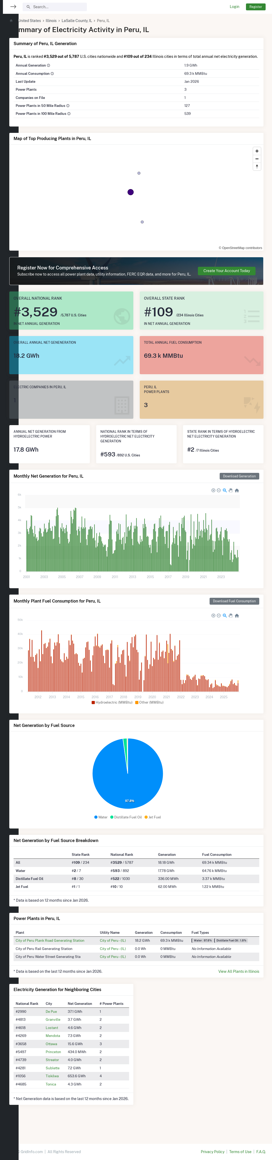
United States (47, 21)
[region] (9, 577)
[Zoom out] (257, 164)
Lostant (67, 1039)
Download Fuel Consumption (234, 612)
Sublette (68, 1079)
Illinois (68, 21)
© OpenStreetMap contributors (240, 253)
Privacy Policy (212, 1152)
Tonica (66, 1095)
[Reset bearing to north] (257, 172)
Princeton (68, 1063)
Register (255, 7)
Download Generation (239, 487)
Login (234, 7)
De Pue (66, 1023)
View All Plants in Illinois (238, 982)
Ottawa (67, 1055)
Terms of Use (240, 1152)
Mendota (68, 1047)
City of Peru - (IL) (125, 951)
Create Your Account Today (226, 279)
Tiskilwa (67, 1087)
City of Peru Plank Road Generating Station (67, 951)
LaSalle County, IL (94, 21)
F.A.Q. (261, 1152)
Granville (68, 1030)
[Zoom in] (257, 156)
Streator (67, 1071)
